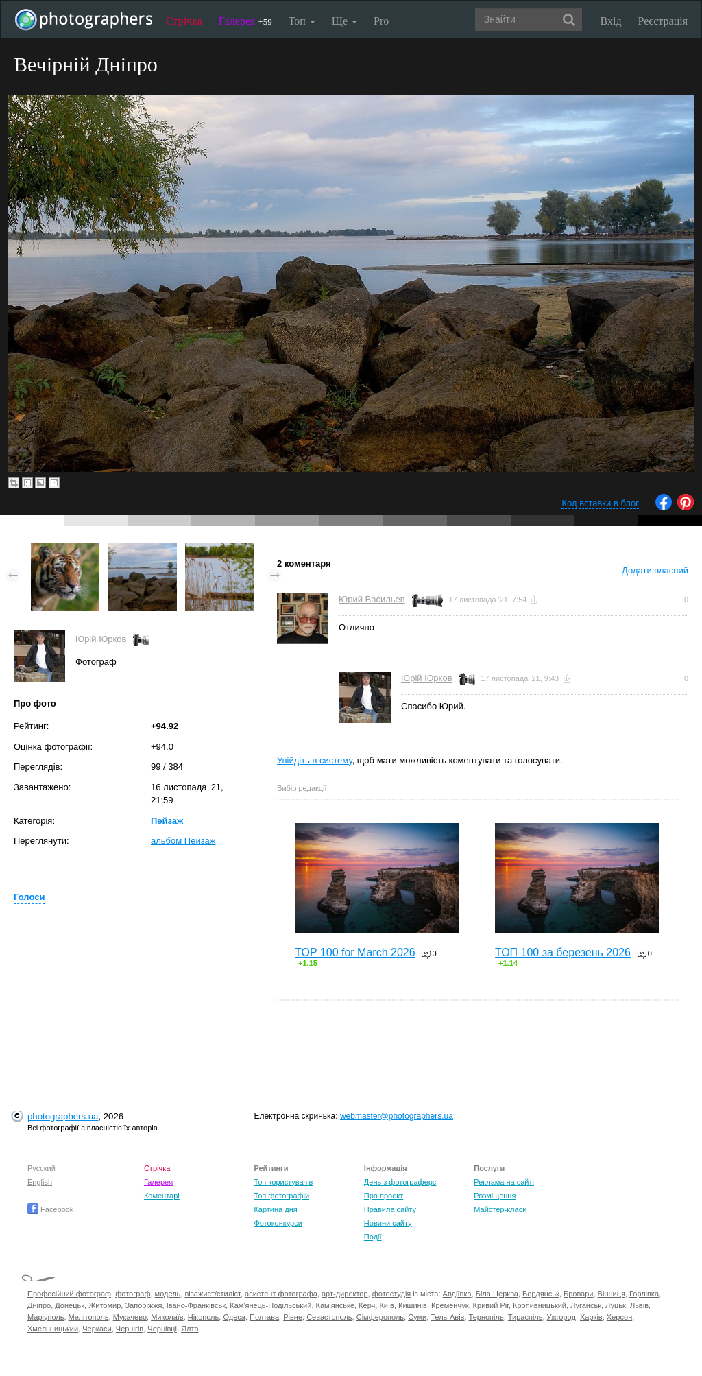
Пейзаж (167, 821)
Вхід (611, 21)
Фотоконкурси (278, 1223)
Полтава (264, 1317)
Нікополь (203, 1317)
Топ (302, 21)
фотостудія (391, 1294)
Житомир (104, 1305)
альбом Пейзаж (183, 840)
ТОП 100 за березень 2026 (563, 952)
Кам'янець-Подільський (270, 1305)
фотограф (132, 1294)
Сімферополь (380, 1317)
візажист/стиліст (212, 1294)
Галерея (245, 21)
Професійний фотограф (69, 1294)
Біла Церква (497, 1294)
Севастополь (329, 1317)
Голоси (29, 897)
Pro (381, 21)
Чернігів (129, 1329)
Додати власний (655, 570)
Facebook (50, 1209)
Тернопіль (486, 1317)
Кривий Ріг (491, 1305)
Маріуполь (45, 1317)
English (39, 1182)
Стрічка (184, 21)
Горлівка (644, 1294)
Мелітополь (89, 1317)
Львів (639, 1305)
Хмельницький (52, 1329)
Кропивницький (539, 1305)
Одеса (234, 1317)
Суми (417, 1317)
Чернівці (162, 1329)
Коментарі (162, 1195)
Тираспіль (525, 1317)
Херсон (619, 1317)
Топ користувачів (283, 1182)
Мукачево (130, 1317)
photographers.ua (62, 1116)
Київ (386, 1305)
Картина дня (275, 1209)
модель (168, 1294)
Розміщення (495, 1195)
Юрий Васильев (372, 599)
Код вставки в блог (600, 503)
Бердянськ (540, 1294)
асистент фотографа (281, 1294)
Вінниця (611, 1294)
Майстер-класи (500, 1209)
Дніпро (39, 1305)
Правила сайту (390, 1209)
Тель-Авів (447, 1317)
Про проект (383, 1195)
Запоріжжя (143, 1305)
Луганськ (585, 1305)
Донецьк (69, 1305)
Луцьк (615, 1305)
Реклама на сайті (504, 1182)
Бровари (579, 1294)
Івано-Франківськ (196, 1305)
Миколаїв (167, 1317)
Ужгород (561, 1317)
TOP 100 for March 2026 (355, 952)
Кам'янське (335, 1305)
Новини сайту (388, 1223)
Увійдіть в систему (314, 760)
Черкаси (96, 1329)
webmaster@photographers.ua (396, 1116)
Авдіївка (457, 1294)
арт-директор (345, 1294)
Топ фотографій (281, 1195)
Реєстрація (663, 21)
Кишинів (412, 1305)
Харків (591, 1317)
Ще (344, 21)
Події (373, 1237)
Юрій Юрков (100, 639)
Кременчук (449, 1305)
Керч (367, 1305)
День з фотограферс (400, 1182)
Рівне (292, 1317)
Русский (41, 1168)
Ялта (189, 1329)
